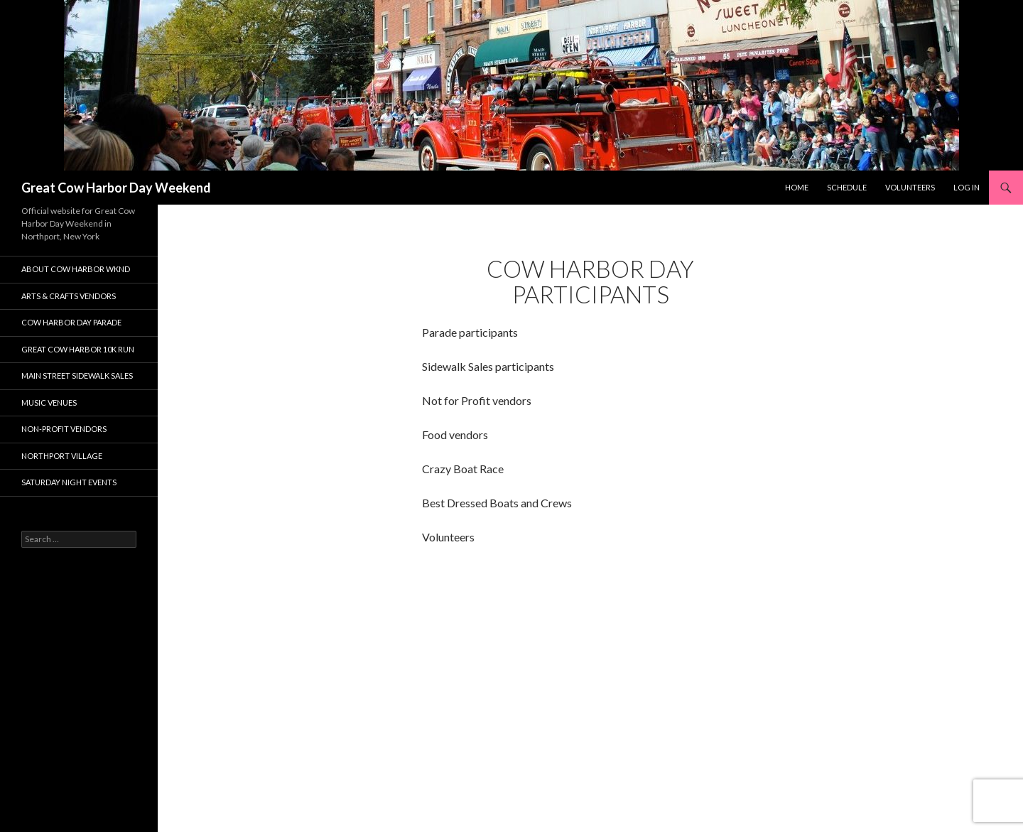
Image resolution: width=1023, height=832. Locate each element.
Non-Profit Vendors (64, 428)
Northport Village (61, 455)
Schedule (847, 187)
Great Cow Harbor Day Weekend (116, 187)
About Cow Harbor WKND (75, 269)
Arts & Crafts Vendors (68, 296)
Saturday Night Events (69, 482)
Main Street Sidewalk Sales (77, 375)
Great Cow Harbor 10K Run (77, 349)
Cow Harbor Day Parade (71, 322)
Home (796, 187)
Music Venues (49, 402)
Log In (966, 187)
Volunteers (910, 187)
